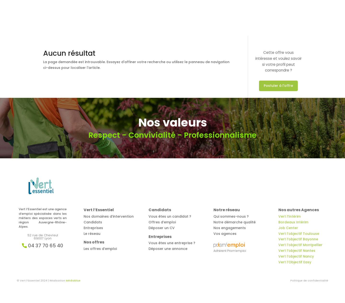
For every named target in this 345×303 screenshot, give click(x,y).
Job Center (288, 228)
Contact (294, 18)
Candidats (206, 18)
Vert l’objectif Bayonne (298, 239)
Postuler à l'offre (278, 85)
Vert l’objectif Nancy (296, 256)
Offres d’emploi (177, 18)
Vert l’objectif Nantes (296, 250)
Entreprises (237, 18)
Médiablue (73, 280)
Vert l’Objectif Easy (294, 262)
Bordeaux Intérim (293, 222)
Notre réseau (269, 18)
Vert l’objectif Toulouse (298, 233)
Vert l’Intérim (289, 216)
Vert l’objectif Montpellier (300, 244)
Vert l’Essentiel (145, 18)
